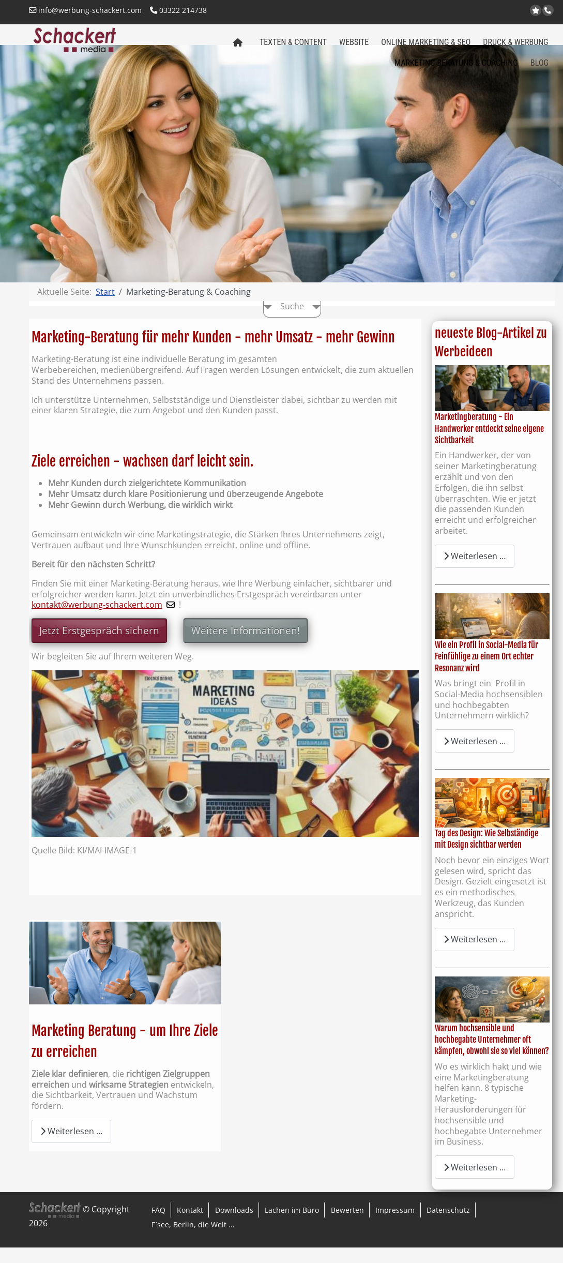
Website (354, 47)
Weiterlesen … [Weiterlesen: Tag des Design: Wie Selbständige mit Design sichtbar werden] (475, 954)
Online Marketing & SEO (425, 47)
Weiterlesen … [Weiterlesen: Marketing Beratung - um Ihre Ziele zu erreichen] (71, 1146)
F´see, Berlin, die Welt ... (193, 1240)
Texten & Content (293, 47)
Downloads (234, 1225)
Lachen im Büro (292, 1225)
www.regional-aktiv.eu (485, 11)
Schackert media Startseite (237, 50)
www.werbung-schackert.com (472, 11)
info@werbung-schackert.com (85, 10)
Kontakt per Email (498, 11)
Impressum (395, 1225)
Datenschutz (448, 1225)
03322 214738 (178, 10)
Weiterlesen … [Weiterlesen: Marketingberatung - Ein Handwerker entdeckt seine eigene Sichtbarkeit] (475, 571)
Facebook (510, 11)
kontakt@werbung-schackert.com (97, 620)
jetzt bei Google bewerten (536, 10)
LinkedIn (523, 11)
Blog (539, 68)
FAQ (158, 1225)
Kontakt (190, 1225)
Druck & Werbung (515, 47)
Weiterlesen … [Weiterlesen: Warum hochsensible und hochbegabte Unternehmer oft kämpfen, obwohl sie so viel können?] (475, 1183)
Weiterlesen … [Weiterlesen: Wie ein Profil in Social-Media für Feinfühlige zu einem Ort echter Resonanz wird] (475, 756)
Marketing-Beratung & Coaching (456, 68)
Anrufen (549, 10)
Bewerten (347, 1225)
